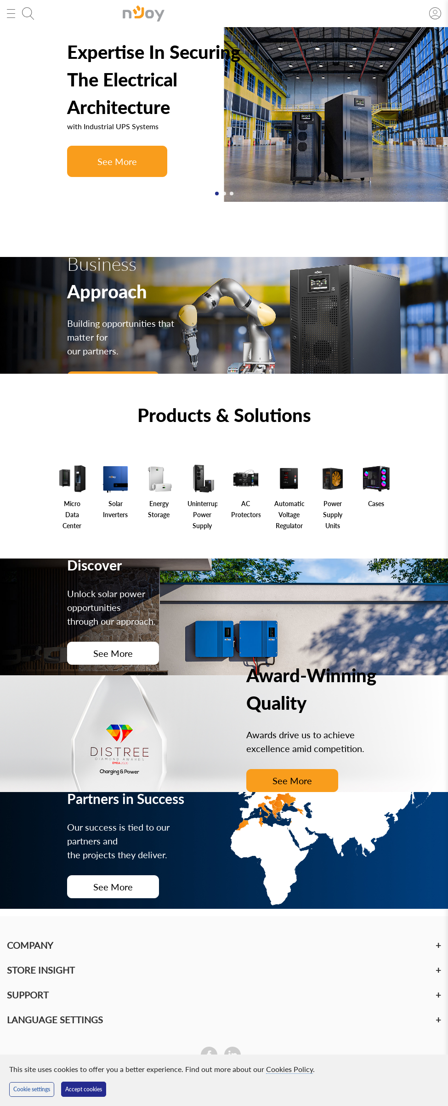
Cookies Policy (289, 1069)
